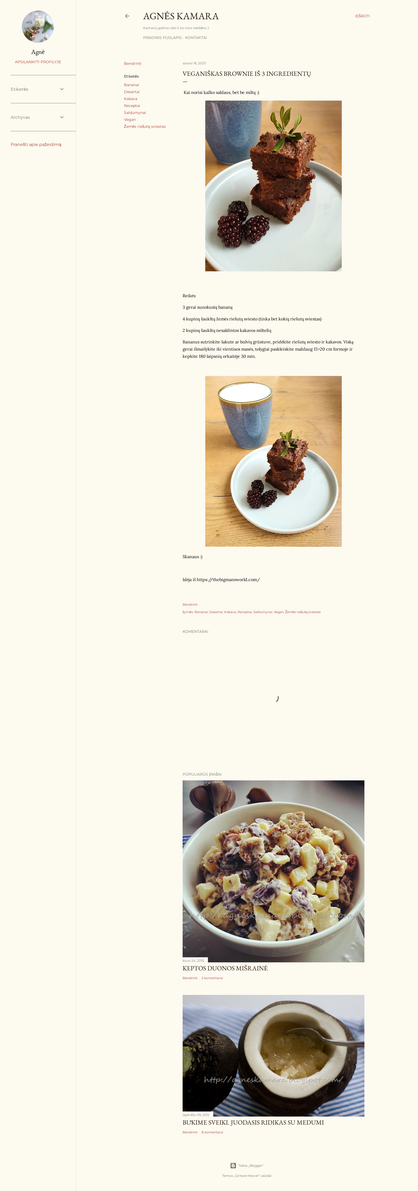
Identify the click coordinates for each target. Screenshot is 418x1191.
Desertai (132, 91)
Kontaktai (196, 37)
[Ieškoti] (362, 16)
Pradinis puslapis (162, 37)
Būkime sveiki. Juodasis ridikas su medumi (253, 1122)
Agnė (38, 51)
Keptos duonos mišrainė (225, 968)
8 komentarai (212, 1132)
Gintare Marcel (246, 1176)
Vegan (130, 119)
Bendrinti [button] (133, 63)
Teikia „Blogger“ (247, 1165)
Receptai (132, 105)
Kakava (130, 98)
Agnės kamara (181, 16)
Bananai (131, 84)
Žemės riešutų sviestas (145, 126)
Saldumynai (135, 112)
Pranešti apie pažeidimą (36, 144)
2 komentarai (212, 978)
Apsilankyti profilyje (38, 61)
